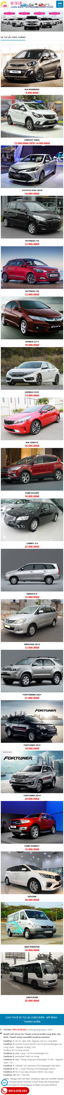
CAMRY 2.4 (32, 545)
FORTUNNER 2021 (32, 696)
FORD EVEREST (32, 847)
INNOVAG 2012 (32, 646)
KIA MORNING (32, 91)
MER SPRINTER (32, 948)
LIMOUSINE (32, 999)
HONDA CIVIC (32, 394)
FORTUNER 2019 (32, 797)
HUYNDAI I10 (32, 242)
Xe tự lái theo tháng (13, 37)
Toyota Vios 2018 (32, 192)
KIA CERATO (32, 444)
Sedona (32, 898)
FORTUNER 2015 (32, 747)
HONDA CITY (32, 343)
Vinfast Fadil (32, 141)
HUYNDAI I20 (32, 293)
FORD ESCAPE (32, 494)
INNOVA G (32, 595)
